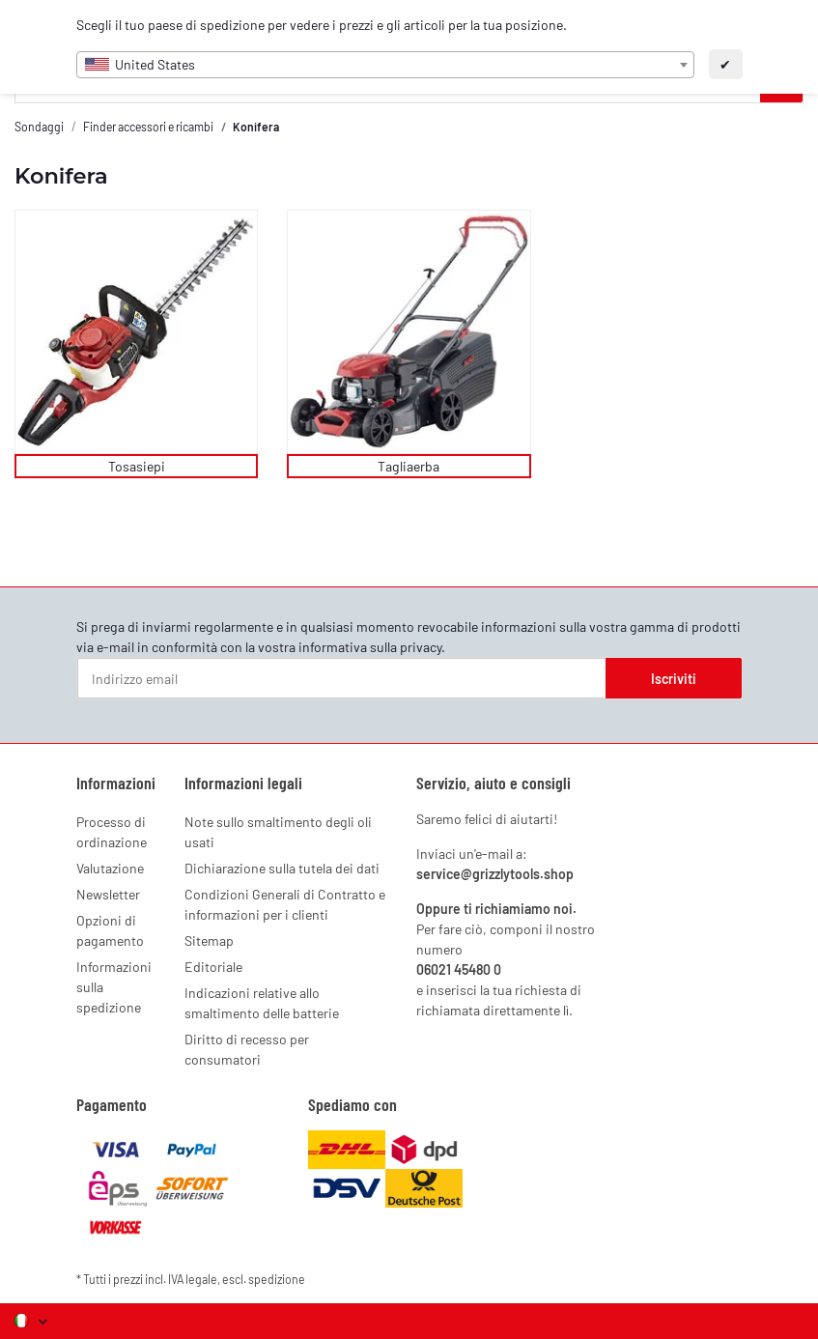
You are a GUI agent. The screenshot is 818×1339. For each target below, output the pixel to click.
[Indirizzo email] (341, 678)
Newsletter (108, 894)
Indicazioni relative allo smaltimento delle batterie (261, 1002)
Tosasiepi (136, 466)
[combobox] (385, 64)
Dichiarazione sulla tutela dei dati (282, 868)
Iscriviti (673, 678)
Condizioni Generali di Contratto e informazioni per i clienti (284, 904)
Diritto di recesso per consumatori (246, 1049)
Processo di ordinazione (111, 831)
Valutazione (110, 868)
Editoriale (213, 966)
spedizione (276, 1279)
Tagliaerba (408, 466)
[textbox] (385, 64)
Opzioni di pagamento (110, 930)
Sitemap (209, 940)
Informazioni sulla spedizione (114, 986)
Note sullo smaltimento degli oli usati (278, 831)
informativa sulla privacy (369, 647)
